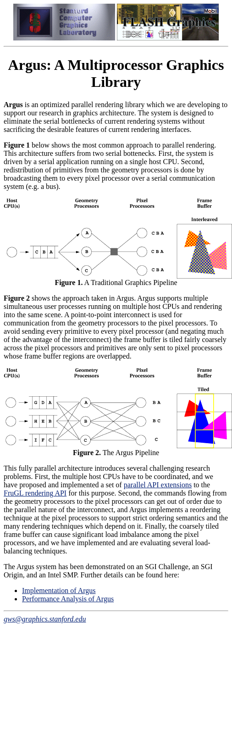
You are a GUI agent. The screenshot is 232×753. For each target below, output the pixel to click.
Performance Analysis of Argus (68, 599)
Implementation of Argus (59, 590)
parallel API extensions (158, 485)
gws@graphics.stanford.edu (45, 619)
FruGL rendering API (35, 493)
